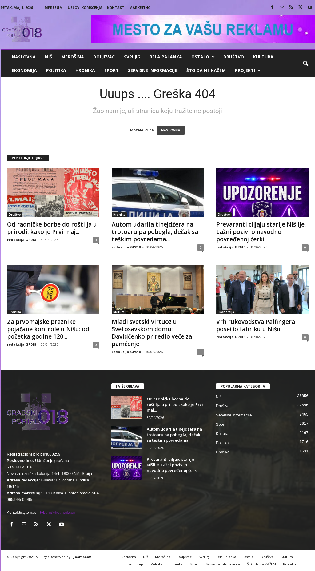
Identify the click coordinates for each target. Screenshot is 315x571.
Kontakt (115, 7)
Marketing (140, 7)
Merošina (72, 57)
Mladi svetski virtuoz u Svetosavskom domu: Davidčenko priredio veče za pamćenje (152, 333)
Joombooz (82, 556)
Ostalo (203, 57)
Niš (48, 57)
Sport (111, 70)
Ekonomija (24, 70)
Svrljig (132, 57)
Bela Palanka (166, 57)
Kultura (263, 57)
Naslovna (24, 57)
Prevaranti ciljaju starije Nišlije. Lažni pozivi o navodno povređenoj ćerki (261, 231)
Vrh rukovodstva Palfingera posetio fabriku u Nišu (255, 325)
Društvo (233, 57)
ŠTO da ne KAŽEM (206, 70)
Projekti (248, 70)
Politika (56, 70)
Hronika (85, 70)
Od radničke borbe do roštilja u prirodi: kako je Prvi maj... (52, 228)
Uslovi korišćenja (85, 7)
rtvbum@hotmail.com (58, 512)
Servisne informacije (152, 70)
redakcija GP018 (21, 239)
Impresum (53, 7)
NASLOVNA (170, 130)
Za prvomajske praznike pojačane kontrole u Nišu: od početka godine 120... (48, 329)
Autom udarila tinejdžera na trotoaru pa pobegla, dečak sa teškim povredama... (155, 231)
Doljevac (104, 57)
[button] (305, 63)
